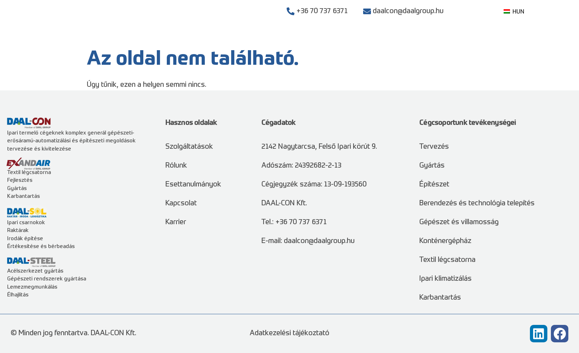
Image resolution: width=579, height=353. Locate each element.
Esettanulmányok (380, 39)
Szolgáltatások (313, 39)
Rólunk (429, 39)
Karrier (461, 39)
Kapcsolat (497, 39)
